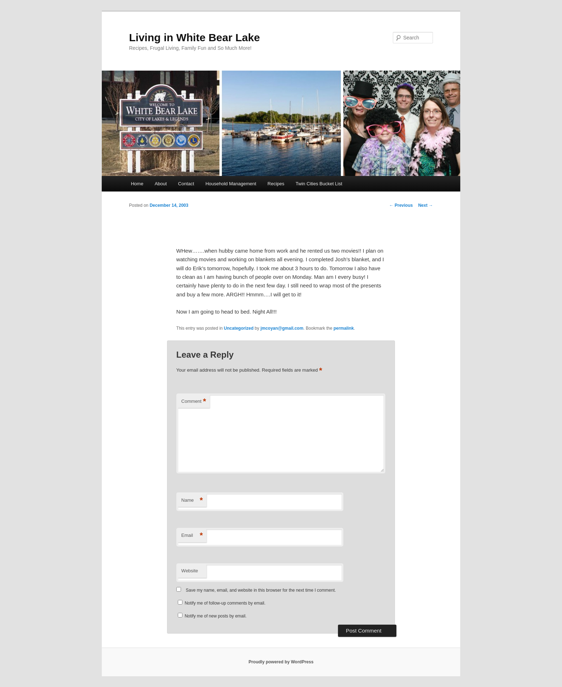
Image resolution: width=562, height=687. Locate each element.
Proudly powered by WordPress (280, 661)
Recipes (275, 183)
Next (425, 205)
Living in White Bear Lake (194, 37)
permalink (343, 328)
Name (192, 500)
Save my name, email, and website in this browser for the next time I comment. (261, 590)
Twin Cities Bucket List (319, 183)
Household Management (230, 183)
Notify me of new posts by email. (216, 616)
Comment (193, 401)
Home (137, 183)
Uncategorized (239, 328)
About (160, 183)
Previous (401, 205)
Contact (186, 183)
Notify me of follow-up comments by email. (225, 603)
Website (189, 570)
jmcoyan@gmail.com (282, 328)
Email (192, 535)
